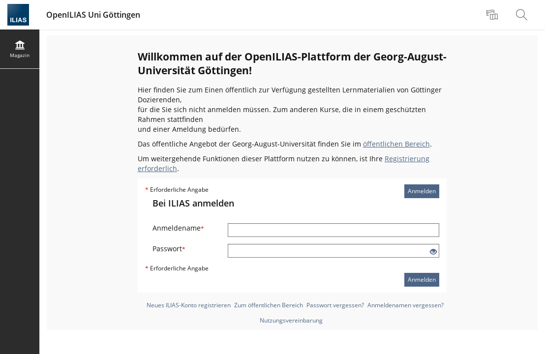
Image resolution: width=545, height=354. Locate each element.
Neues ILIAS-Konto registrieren (189, 305)
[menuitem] (493, 15)
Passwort (168, 248)
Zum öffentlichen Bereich (268, 305)
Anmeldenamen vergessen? (405, 305)
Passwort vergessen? (335, 305)
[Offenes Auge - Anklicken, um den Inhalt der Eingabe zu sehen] (433, 252)
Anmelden (422, 191)
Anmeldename (178, 228)
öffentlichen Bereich (396, 143)
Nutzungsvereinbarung (291, 320)
